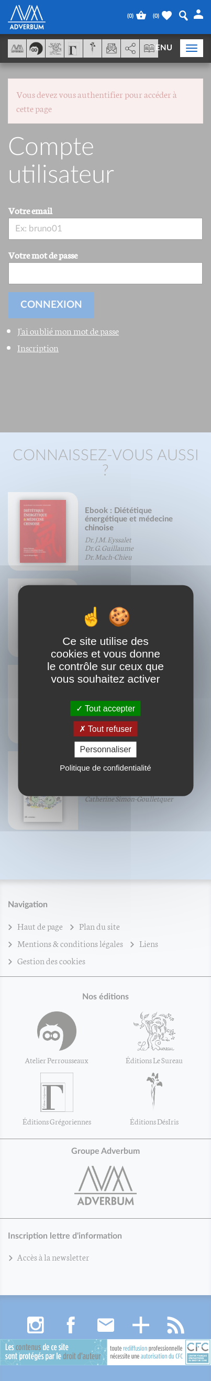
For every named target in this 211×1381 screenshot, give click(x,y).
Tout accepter (105, 708)
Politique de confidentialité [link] (105, 767)
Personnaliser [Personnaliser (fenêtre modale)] (105, 749)
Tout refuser (105, 729)
